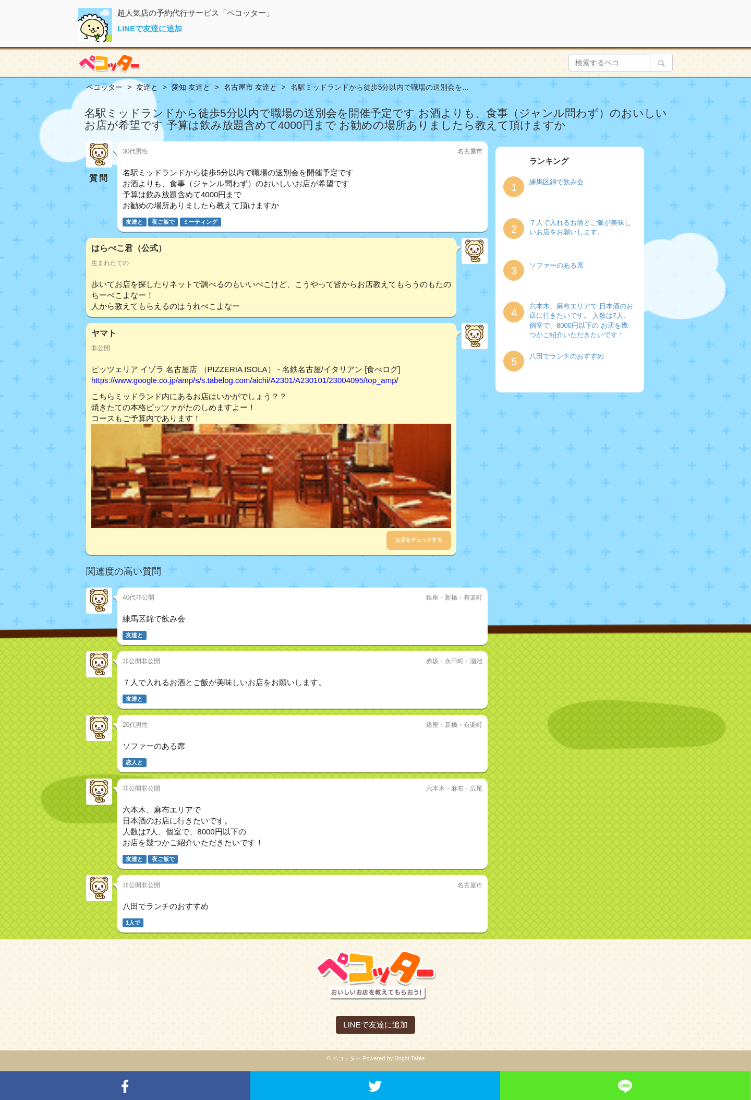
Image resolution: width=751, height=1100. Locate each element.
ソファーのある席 (556, 265)
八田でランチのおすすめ (566, 356)
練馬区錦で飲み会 (556, 182)
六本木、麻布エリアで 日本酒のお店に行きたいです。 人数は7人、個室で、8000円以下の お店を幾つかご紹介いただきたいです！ (581, 320)
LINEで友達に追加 (149, 28)
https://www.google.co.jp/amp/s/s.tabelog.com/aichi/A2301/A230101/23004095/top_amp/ (244, 380)
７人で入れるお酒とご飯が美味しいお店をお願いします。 (580, 227)
